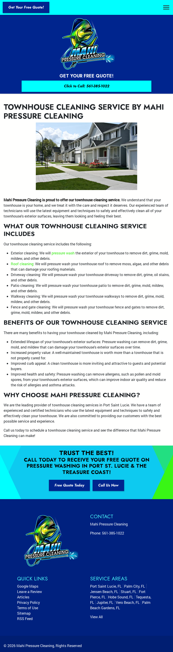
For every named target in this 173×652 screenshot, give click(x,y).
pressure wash (63, 253)
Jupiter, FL (105, 602)
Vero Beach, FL (128, 602)
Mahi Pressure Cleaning (35, 645)
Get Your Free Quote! (26, 7)
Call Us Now (108, 485)
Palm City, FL (134, 586)
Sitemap (24, 613)
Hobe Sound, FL (120, 597)
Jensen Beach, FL (104, 591)
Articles (23, 597)
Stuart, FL (129, 591)
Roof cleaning (22, 263)
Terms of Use (27, 607)
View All (96, 616)
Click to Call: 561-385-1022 (86, 86)
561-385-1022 (113, 533)
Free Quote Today (69, 485)
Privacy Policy (28, 602)
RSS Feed (25, 618)
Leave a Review (29, 591)
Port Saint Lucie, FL (106, 586)
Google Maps (27, 586)
